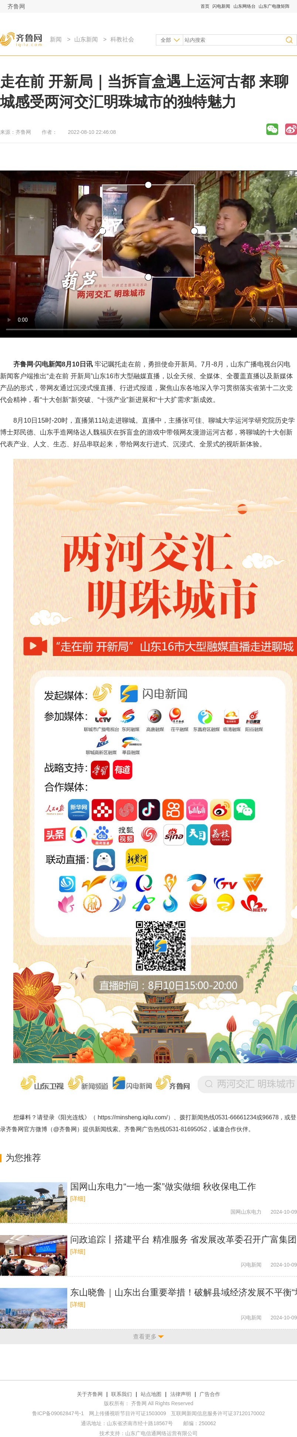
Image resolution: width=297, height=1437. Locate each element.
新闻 (56, 39)
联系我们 (121, 1394)
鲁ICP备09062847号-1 (58, 1413)
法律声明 (180, 1394)
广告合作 (209, 1394)
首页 (205, 6)
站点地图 (151, 1394)
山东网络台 (244, 6)
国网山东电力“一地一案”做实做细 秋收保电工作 (163, 1186)
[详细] (77, 1199)
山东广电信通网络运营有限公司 (161, 1433)
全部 (166, 40)
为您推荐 (23, 1158)
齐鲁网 (16, 6)
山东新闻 (86, 39)
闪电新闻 (221, 6)
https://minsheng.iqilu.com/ (132, 1117)
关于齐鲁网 (90, 1394)
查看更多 (145, 1336)
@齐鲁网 (65, 1129)
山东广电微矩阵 (274, 6)
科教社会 (122, 39)
